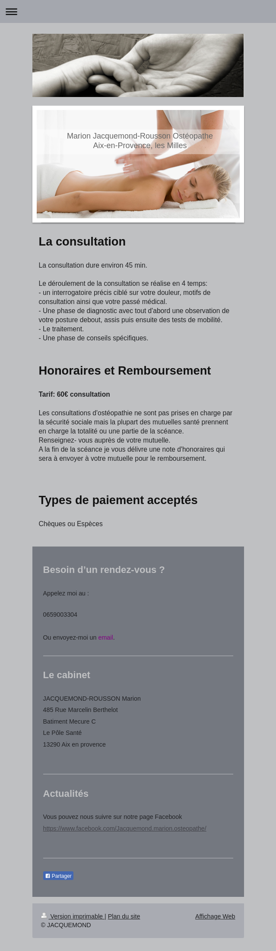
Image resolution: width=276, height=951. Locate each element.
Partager (58, 876)
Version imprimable (73, 916)
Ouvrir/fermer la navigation (138, 11)
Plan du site (124, 916)
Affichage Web (215, 916)
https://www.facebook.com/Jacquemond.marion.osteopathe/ (124, 828)
